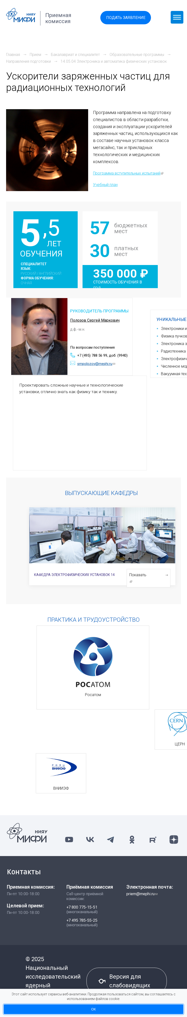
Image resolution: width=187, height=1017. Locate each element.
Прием (35, 54)
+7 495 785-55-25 (81, 920)
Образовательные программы (137, 54)
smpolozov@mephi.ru (96, 364)
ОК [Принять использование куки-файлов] (93, 1009)
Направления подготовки (28, 61)
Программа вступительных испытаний (128, 173)
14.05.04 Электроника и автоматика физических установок (114, 61)
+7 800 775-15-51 (81, 907)
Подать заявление (125, 17)
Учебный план (105, 184)
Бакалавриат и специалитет (75, 54)
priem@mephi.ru (142, 894)
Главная (13, 54)
